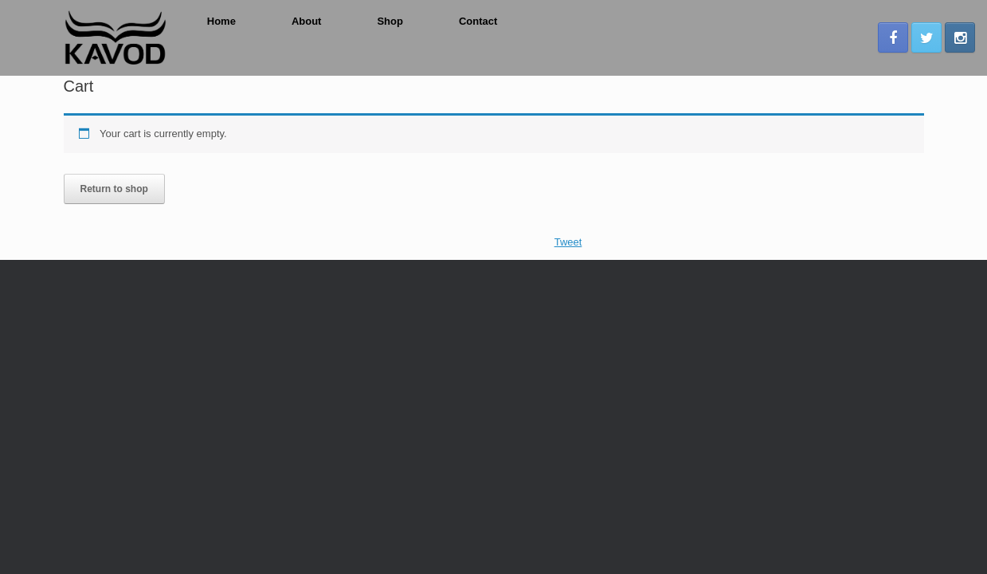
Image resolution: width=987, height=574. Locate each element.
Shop (390, 21)
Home (221, 21)
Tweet (568, 242)
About (307, 21)
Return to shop (114, 189)
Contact (478, 21)
